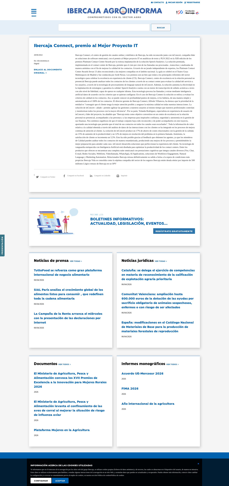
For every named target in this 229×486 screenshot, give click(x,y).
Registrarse (192, 2)
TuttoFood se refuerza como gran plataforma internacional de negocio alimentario (68, 272)
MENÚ (34, 16)
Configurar (41, 480)
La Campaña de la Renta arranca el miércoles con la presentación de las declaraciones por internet (68, 317)
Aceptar (60, 480)
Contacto (157, 2)
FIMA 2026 (130, 388)
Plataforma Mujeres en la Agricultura (62, 430)
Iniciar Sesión (174, 2)
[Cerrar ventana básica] (198, 464)
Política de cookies (117, 475)
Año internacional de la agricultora (148, 403)
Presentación (2, 245)
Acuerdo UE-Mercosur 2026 (142, 373)
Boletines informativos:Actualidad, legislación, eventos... (129, 221)
